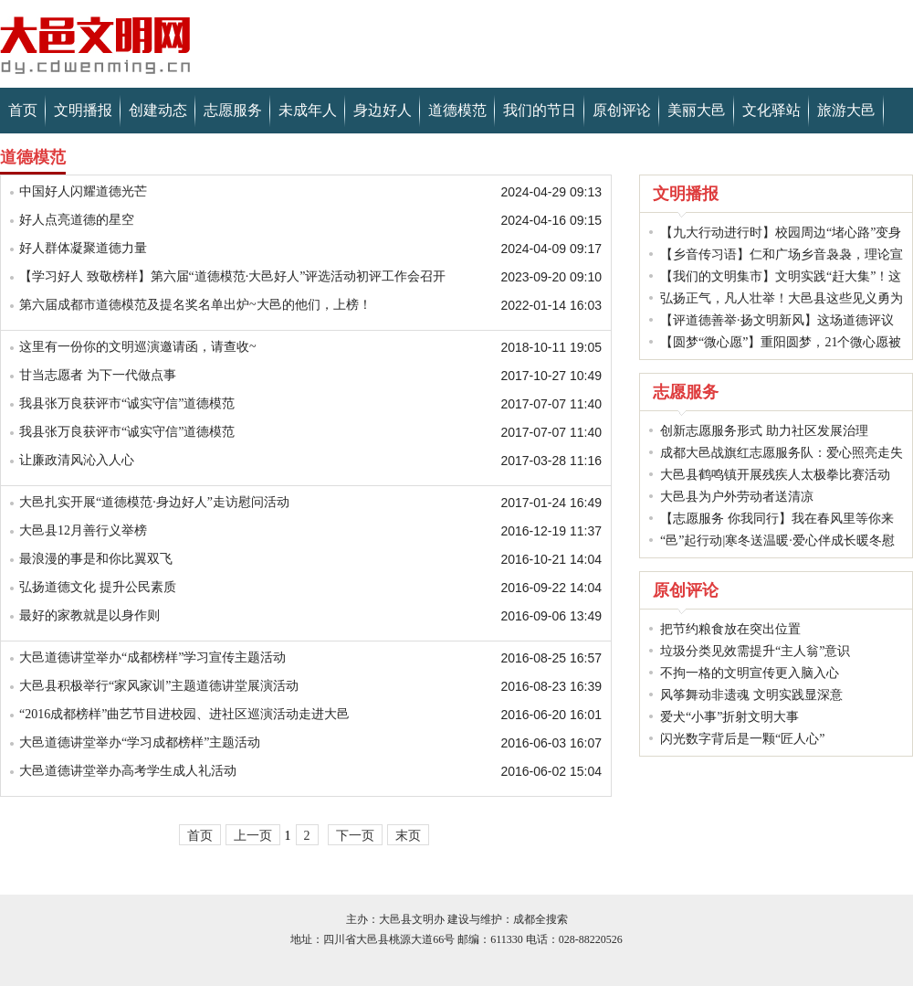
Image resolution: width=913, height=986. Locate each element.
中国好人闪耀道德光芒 (83, 191)
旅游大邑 (846, 110)
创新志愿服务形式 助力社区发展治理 (764, 431)
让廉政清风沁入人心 (76, 460)
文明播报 (83, 110)
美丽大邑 (696, 110)
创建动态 (158, 110)
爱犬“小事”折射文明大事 (729, 717)
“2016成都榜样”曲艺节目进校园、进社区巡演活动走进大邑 (184, 714)
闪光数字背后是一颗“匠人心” (742, 739)
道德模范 (457, 110)
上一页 (253, 836)
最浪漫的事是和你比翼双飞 (96, 559)
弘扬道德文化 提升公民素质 (97, 587)
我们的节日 (539, 110)
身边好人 (382, 110)
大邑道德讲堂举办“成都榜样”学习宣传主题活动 (152, 657)
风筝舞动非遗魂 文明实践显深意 (751, 695)
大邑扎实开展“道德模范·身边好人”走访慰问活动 (154, 502)
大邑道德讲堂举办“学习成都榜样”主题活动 (139, 742)
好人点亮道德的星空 (76, 220)
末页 (408, 836)
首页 (22, 110)
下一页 (355, 836)
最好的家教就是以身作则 (89, 615)
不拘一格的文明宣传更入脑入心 (749, 673)
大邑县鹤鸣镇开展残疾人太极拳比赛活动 (775, 475)
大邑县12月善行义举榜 (83, 530)
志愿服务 (233, 110)
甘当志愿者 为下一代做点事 (97, 375)
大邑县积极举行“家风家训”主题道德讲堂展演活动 (159, 686)
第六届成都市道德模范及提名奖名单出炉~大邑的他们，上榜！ (195, 305)
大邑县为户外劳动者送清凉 (736, 497)
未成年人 (307, 110)
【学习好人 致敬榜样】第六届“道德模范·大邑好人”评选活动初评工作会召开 (232, 276)
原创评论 (622, 110)
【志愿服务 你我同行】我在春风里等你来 (777, 518)
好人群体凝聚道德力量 (83, 248)
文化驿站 (771, 110)
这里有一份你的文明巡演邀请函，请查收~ (138, 347)
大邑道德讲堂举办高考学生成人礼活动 (127, 771)
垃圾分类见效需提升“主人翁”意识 (755, 651)
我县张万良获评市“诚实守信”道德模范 (127, 403)
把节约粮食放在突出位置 (730, 629)
